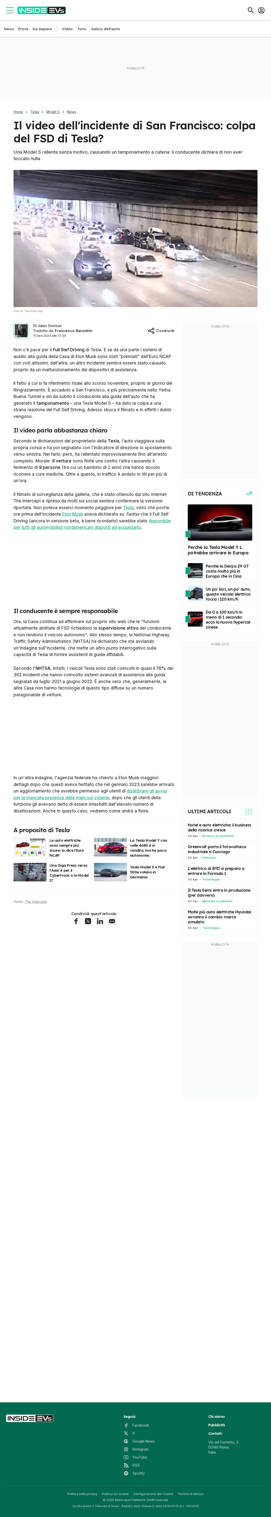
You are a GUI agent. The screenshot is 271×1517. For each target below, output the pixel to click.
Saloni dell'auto (105, 29)
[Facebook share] (76, 921)
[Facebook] (136, 1425)
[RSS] (132, 1465)
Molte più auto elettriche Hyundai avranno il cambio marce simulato (219, 916)
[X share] (88, 921)
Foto (82, 29)
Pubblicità (216, 1425)
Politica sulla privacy (83, 1494)
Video (67, 29)
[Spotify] (134, 1473)
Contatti (215, 1433)
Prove (23, 29)
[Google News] (139, 1441)
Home (18, 112)
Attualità (209, 857)
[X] (129, 1433)
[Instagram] (136, 1449)
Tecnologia (211, 879)
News (9, 29)
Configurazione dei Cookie (153, 1494)
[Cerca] (251, 10)
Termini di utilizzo (191, 1494)
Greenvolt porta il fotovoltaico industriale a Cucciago (217, 849)
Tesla (34, 112)
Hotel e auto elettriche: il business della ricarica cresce (219, 827)
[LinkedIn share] (100, 921)
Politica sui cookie (115, 1494)
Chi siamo (216, 1416)
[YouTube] (135, 1457)
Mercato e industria (217, 901)
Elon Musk (72, 514)
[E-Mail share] (112, 921)
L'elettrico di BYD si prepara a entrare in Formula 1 (216, 871)
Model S (53, 112)
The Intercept (35, 901)
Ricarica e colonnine (218, 836)
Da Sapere (42, 29)
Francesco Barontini (73, 330)
